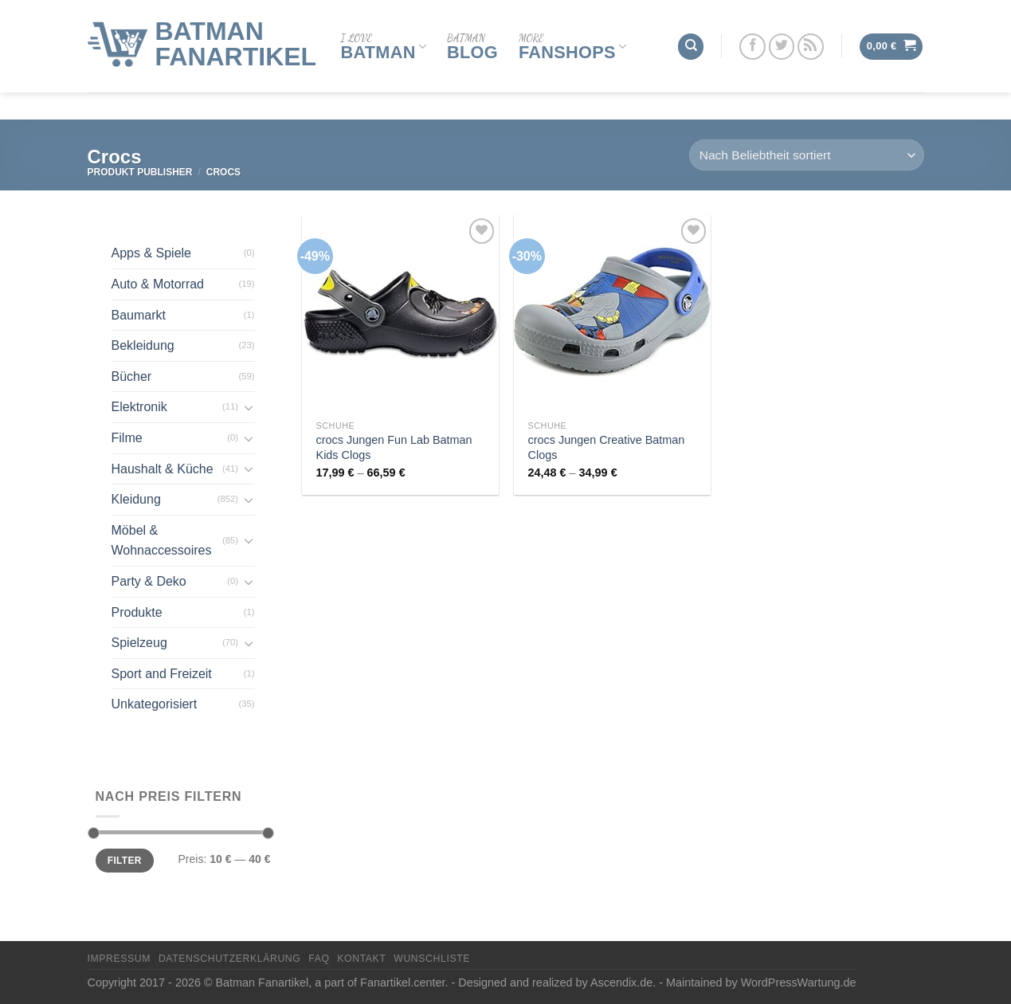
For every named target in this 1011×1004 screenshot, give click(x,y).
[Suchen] (690, 32)
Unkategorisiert (155, 704)
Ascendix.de (621, 982)
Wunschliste (432, 958)
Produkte (137, 612)
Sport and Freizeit (162, 673)
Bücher (132, 376)
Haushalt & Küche (163, 469)
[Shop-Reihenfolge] (806, 155)
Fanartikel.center (402, 982)
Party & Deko (149, 581)
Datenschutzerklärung (230, 958)
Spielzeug (139, 642)
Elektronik (139, 407)
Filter (125, 860)
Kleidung (136, 499)
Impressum (119, 958)
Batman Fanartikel (236, 29)
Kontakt (361, 958)
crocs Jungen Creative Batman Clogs (606, 447)
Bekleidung (143, 345)
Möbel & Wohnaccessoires (162, 541)
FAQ (318, 958)
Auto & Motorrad (158, 284)
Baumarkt (139, 315)
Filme (127, 438)
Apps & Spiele (152, 253)
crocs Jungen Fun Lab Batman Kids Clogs (394, 447)
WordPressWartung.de (798, 982)
